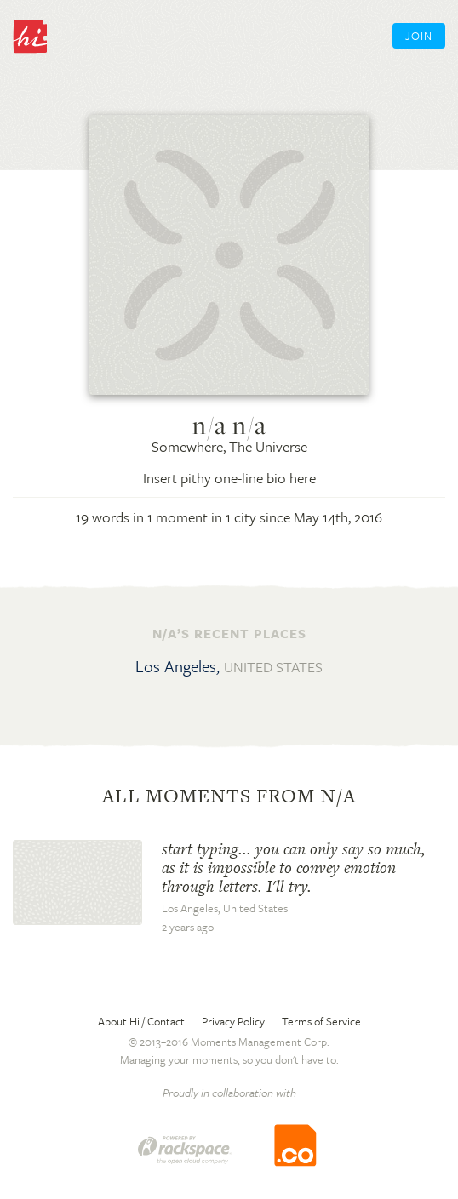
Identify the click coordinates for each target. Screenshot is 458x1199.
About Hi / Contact (141, 1021)
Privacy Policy (233, 1021)
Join (418, 35)
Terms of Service (321, 1021)
